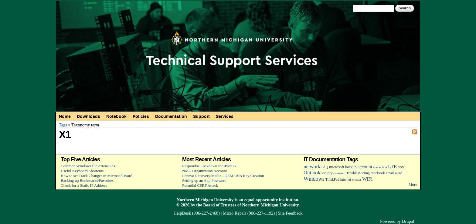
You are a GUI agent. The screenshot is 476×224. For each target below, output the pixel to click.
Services (224, 116)
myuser (356, 179)
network (312, 166)
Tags (63, 124)
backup (350, 167)
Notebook (116, 116)
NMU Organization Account (204, 171)
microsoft (336, 167)
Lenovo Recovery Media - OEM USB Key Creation (223, 175)
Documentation (171, 116)
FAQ (324, 167)
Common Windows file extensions (88, 166)
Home (65, 116)
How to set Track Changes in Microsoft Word (96, 175)
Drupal (408, 221)
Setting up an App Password (204, 180)
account (365, 166)
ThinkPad (332, 180)
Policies (141, 116)
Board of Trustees (219, 204)
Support (201, 116)
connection (380, 167)
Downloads (88, 116)
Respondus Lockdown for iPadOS (209, 166)
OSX (401, 167)
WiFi (367, 179)
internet (345, 180)
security (326, 173)
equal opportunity (261, 199)
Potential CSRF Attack (200, 185)
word (398, 173)
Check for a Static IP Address (84, 185)
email (390, 173)
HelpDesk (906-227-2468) (197, 213)
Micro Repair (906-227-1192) (249, 213)
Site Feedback (290, 213)
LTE (392, 166)
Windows (314, 179)
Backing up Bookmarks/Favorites (87, 180)
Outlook (312, 173)
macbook (378, 173)
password (339, 173)
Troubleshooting (358, 173)
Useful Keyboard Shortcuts (82, 171)
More (413, 184)
